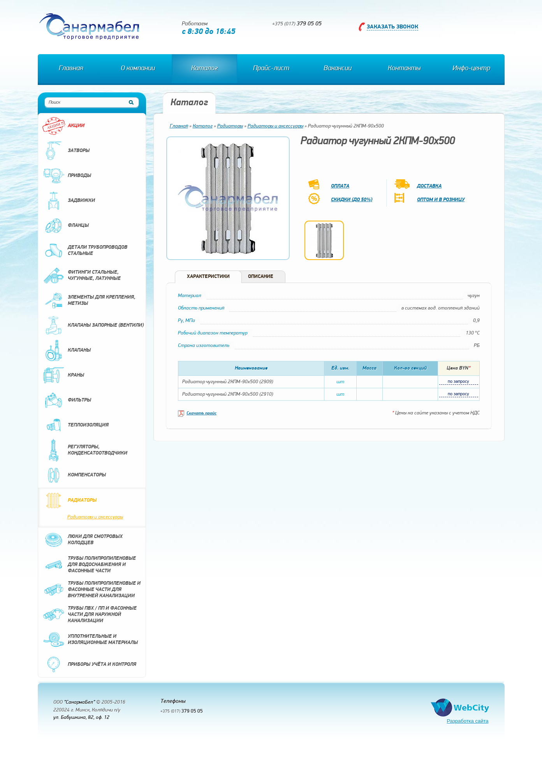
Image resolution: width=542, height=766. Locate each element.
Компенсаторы (74, 475)
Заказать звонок (392, 27)
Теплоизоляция (75, 425)
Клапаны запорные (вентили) (93, 325)
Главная (71, 68)
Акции (63, 126)
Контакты (404, 68)
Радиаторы (69, 500)
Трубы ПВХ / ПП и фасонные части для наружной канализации (89, 614)
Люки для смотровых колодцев (82, 540)
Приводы (66, 176)
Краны (63, 375)
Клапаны (66, 350)
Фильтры (66, 400)
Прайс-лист (271, 68)
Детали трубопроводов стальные (84, 250)
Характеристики (208, 276)
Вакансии (338, 68)
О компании (138, 68)
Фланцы (65, 225)
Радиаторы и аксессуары (95, 517)
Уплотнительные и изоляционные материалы (90, 639)
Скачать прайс (201, 413)
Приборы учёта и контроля (89, 664)
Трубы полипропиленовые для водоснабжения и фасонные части (89, 565)
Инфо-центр (471, 68)
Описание (260, 276)
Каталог (204, 68)
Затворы (66, 151)
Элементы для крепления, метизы (89, 300)
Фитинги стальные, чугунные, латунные (81, 275)
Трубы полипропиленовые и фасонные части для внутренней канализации (91, 589)
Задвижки (68, 200)
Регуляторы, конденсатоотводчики (84, 450)
